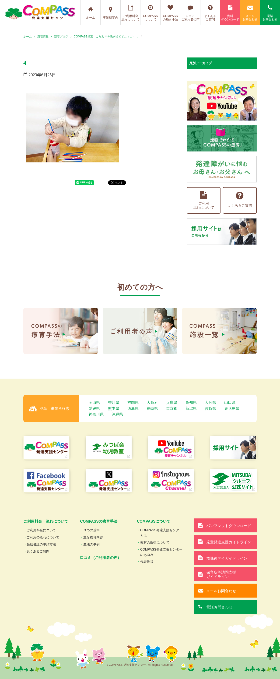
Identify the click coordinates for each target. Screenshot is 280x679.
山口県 (229, 402)
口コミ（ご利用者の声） (100, 558)
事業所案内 (110, 13)
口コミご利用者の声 (190, 13)
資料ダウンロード (230, 13)
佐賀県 (210, 408)
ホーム (91, 13)
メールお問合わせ (250, 13)
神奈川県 (96, 414)
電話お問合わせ (270, 13)
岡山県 (94, 402)
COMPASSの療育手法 (170, 13)
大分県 (210, 402)
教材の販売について (155, 542)
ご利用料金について (41, 530)
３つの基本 (91, 530)
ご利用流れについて (203, 200)
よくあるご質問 (210, 13)
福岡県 (133, 402)
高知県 (191, 402)
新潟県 (191, 408)
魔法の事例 (91, 544)
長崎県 (152, 408)
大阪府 (152, 402)
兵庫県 (171, 402)
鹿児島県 (231, 408)
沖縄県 (117, 414)
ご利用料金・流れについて (45, 521)
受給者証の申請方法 (41, 544)
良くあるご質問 (38, 551)
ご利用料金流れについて (130, 13)
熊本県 (113, 408)
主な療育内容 (93, 537)
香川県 (113, 402)
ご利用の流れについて (43, 537)
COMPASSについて (150, 13)
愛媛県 (94, 408)
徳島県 (133, 408)
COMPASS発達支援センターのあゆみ (161, 552)
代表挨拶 (146, 562)
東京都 (171, 408)
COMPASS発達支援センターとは (161, 532)
